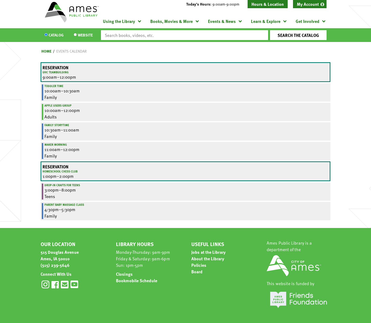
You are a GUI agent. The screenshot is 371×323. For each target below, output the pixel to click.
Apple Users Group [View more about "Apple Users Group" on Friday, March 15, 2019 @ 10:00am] (57, 105)
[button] (214, 4)
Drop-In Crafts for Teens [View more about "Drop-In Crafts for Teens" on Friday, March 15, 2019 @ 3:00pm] (62, 185)
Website (85, 35)
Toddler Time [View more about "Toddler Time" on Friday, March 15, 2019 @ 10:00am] (53, 85)
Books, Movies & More (171, 21)
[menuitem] (310, 4)
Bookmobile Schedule (136, 280)
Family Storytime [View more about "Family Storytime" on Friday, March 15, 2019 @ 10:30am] (56, 125)
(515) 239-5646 (55, 265)
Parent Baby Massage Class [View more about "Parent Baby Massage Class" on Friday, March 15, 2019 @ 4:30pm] (64, 204)
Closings (124, 274)
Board (197, 271)
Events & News (222, 21)
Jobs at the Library (208, 252)
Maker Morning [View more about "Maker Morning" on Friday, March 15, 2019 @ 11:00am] (55, 144)
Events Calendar (71, 51)
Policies (198, 265)
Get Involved (307, 21)
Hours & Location (267, 4)
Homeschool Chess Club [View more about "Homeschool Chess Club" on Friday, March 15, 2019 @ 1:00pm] (60, 171)
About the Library (207, 258)
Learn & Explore (265, 21)
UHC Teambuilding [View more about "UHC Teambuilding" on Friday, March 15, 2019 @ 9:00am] (56, 72)
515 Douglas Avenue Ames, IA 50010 (60, 255)
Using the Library (119, 21)
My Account (308, 4)
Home (46, 51)
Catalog (56, 35)
